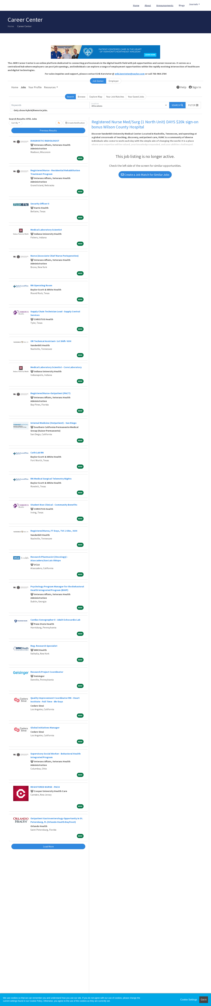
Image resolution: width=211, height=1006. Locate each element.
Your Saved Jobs (136, 96)
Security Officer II (39, 203)
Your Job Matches (115, 96)
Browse (81, 96)
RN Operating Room (41, 285)
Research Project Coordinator (46, 671)
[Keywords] (50, 105)
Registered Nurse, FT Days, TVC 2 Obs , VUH (53, 530)
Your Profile (35, 87)
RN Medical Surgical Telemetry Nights (51, 478)
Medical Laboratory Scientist (46, 229)
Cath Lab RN (37, 452)
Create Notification (75, 122)
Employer (114, 80)
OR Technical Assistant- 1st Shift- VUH (50, 341)
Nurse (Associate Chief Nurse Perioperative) (54, 255)
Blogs (182, 5)
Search (70, 96)
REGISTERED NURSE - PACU (45, 786)
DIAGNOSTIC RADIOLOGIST (44, 140)
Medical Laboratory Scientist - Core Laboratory (56, 367)
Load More (48, 846)
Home (136, 5)
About (148, 5)
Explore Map (95, 96)
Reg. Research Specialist (43, 645)
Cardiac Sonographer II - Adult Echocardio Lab (55, 619)
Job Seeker (98, 80)
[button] (193, 105)
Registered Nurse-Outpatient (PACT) (50, 393)
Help (181, 87)
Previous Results (48, 130)
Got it (203, 999)
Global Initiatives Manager (44, 727)
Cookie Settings (188, 999)
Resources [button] (50, 87)
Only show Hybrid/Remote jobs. (31, 110)
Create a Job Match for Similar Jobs (145, 174)
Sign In (195, 87)
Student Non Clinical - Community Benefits (53, 504)
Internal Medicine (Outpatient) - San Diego (53, 422)
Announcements (164, 5)
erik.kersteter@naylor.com (130, 73)
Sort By (14, 122)
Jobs (23, 87)
